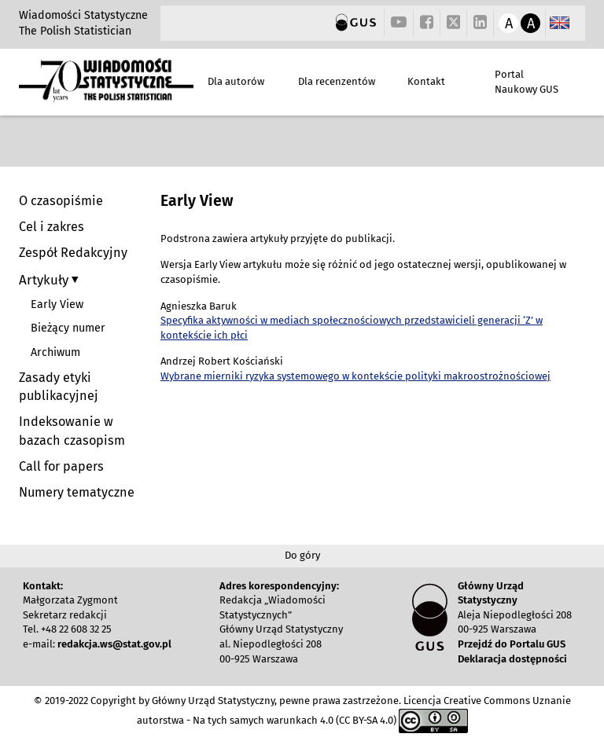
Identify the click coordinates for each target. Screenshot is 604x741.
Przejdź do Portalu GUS (511, 644)
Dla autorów (236, 81)
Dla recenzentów (336, 81)
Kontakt (426, 81)
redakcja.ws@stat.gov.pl (114, 644)
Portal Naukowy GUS (526, 81)
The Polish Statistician (75, 31)
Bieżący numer (68, 328)
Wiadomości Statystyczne (83, 15)
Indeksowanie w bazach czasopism (72, 430)
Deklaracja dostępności (512, 659)
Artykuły (45, 280)
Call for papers (61, 466)
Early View (57, 304)
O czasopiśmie (61, 200)
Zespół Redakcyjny (73, 252)
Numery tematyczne (76, 492)
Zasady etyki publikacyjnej (58, 386)
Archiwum (55, 352)
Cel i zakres (51, 226)
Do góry (302, 555)
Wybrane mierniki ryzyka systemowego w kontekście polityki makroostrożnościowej (355, 376)
